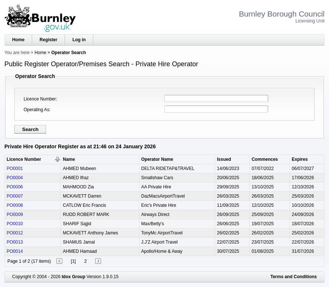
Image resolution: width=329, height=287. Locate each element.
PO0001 (15, 168)
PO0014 (15, 251)
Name (69, 159)
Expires (300, 159)
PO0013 (15, 242)
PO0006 (15, 186)
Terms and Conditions (293, 276)
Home (18, 39)
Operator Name (157, 159)
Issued (224, 159)
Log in (79, 39)
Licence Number (40, 99)
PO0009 (15, 214)
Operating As (36, 109)
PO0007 (15, 196)
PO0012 (15, 232)
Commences (265, 159)
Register (48, 39)
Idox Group (73, 276)
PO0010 (15, 223)
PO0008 (15, 205)
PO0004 (15, 177)
